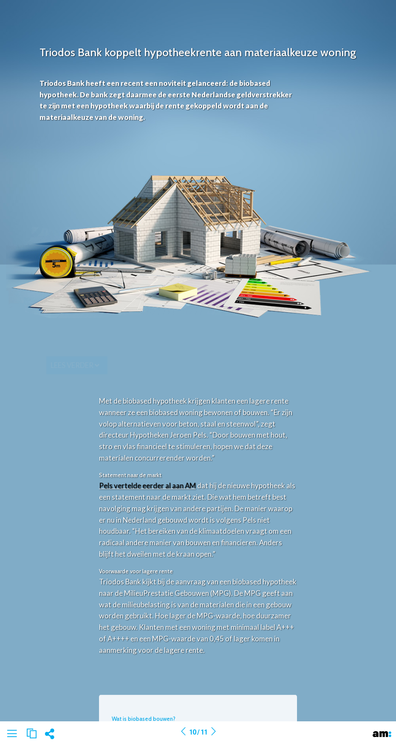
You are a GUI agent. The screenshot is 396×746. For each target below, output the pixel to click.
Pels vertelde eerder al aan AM (147, 485)
